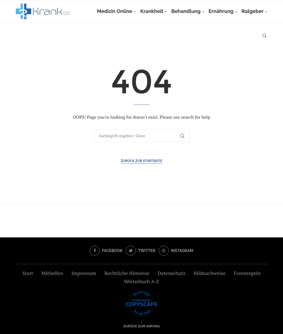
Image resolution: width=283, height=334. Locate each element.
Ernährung (221, 11)
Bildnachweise (210, 273)
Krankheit (151, 11)
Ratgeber (253, 11)
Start (27, 273)
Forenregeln (247, 273)
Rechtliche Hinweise (126, 273)
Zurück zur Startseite (141, 161)
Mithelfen (52, 273)
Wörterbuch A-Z (141, 281)
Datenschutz (171, 273)
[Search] (264, 36)
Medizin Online (114, 11)
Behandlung (186, 11)
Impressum (83, 273)
